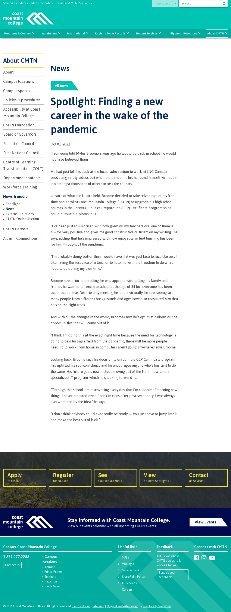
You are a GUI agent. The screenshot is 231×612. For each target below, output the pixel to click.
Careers (127, 589)
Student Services (146, 33)
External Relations (20, 214)
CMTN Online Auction (22, 219)
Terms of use (81, 606)
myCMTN (71, 2)
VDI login (128, 564)
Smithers (50, 576)
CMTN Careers (15, 229)
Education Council (18, 143)
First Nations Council (21, 152)
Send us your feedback (167, 575)
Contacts (84, 2)
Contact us (12, 565)
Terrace (49, 567)
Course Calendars (115, 477)
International (76, 33)
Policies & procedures (22, 100)
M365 (125, 557)
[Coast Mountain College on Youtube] (212, 557)
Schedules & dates (15, 2)
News (10, 209)
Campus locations (18, 81)
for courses (70, 477)
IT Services (129, 583)
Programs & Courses (18, 33)
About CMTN (215, 33)
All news (62, 85)
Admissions (49, 33)
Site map (98, 606)
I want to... (164, 3)
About (8, 72)
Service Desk (131, 570)
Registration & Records (110, 33)
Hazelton (50, 581)
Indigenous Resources (182, 33)
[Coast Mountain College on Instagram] (204, 557)
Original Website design (122, 606)
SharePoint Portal (134, 576)
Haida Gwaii (52, 586)
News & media (15, 196)
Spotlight (13, 204)
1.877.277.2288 (16, 556)
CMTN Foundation (41, 2)
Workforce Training (20, 187)
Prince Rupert (53, 571)
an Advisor (206, 477)
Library (59, 2)
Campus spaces (16, 90)
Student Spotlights (161, 477)
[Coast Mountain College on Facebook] (196, 557)
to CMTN (24, 477)
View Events (205, 522)
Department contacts (22, 177)
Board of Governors (20, 134)
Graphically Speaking (157, 606)
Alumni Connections (20, 238)
